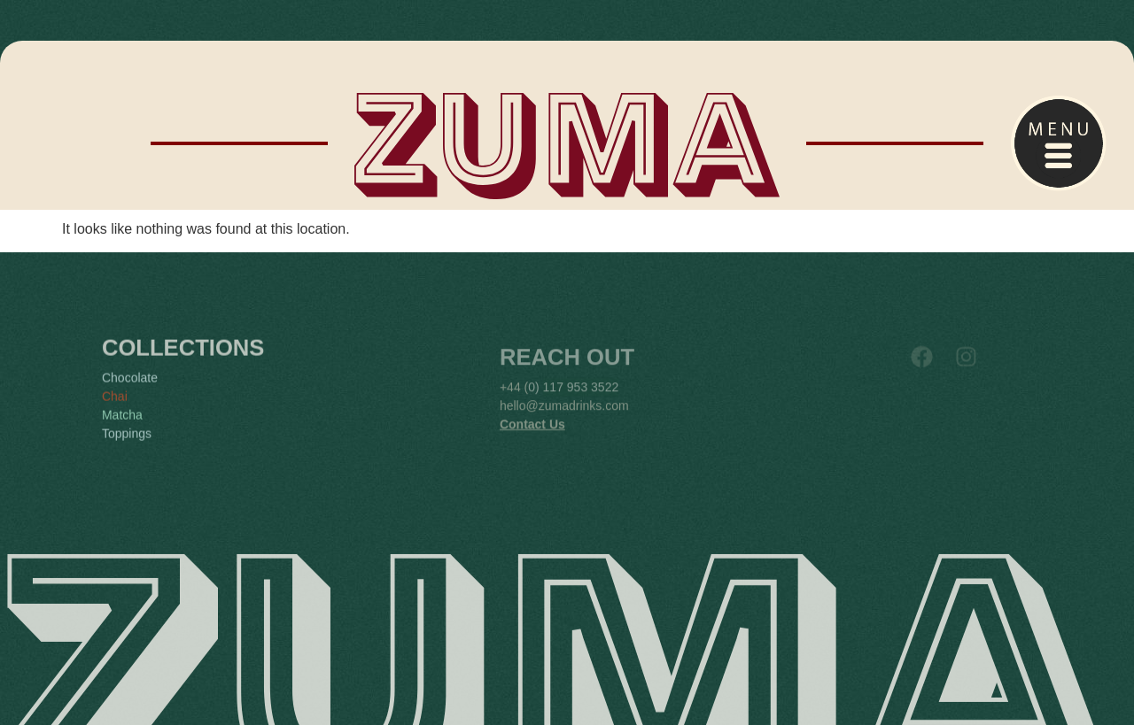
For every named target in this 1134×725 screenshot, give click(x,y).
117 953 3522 (581, 402)
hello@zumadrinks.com (564, 420)
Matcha (122, 429)
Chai (115, 411)
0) (533, 402)
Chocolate (130, 392)
